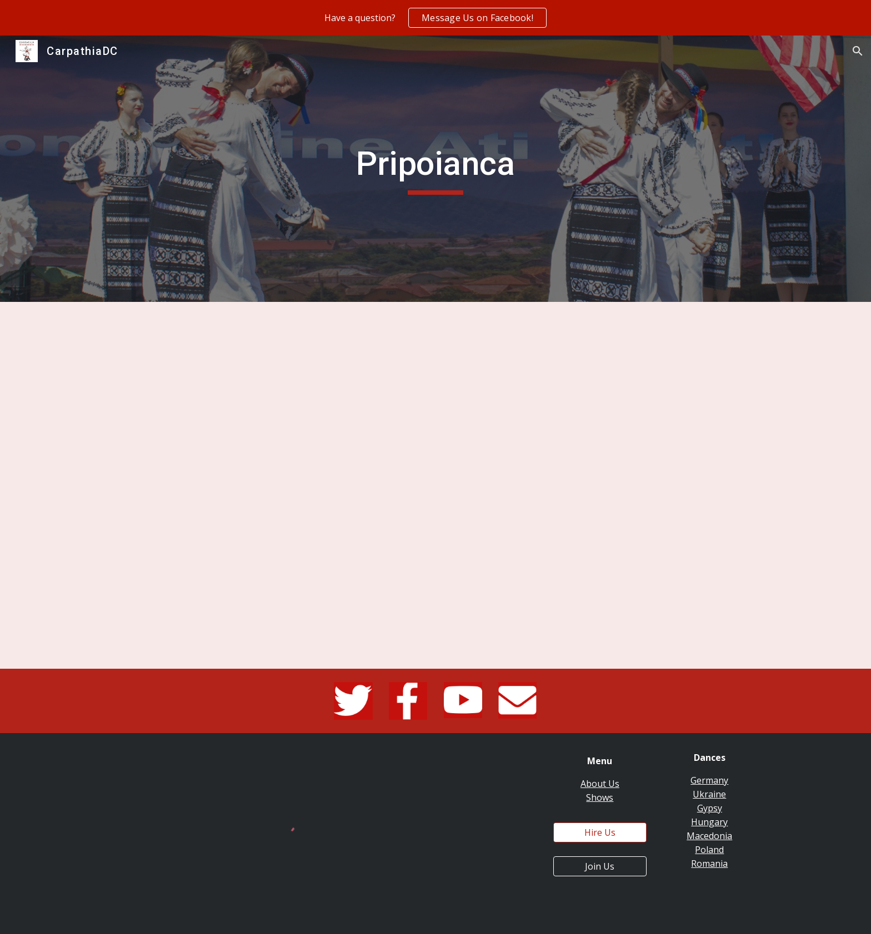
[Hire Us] (600, 832)
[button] (857, 51)
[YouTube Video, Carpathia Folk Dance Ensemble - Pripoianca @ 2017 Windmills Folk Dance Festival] (435, 485)
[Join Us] (600, 866)
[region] (435, 18)
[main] (435, 168)
